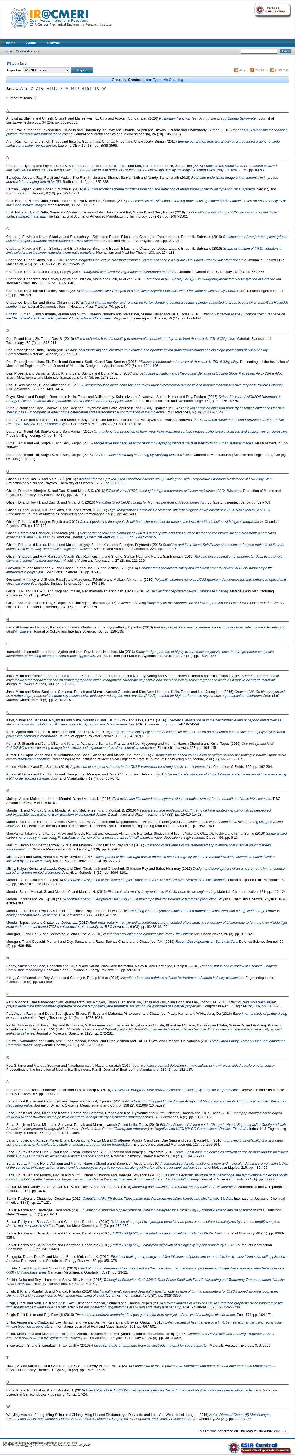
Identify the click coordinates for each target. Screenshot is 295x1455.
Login (8, 51)
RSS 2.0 (281, 70)
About (31, 43)
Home (10, 43)
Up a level (19, 63)
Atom (243, 70)
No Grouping (173, 80)
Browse (53, 43)
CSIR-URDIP (64, 1443)
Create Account (28, 51)
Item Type (153, 80)
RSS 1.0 (261, 70)
